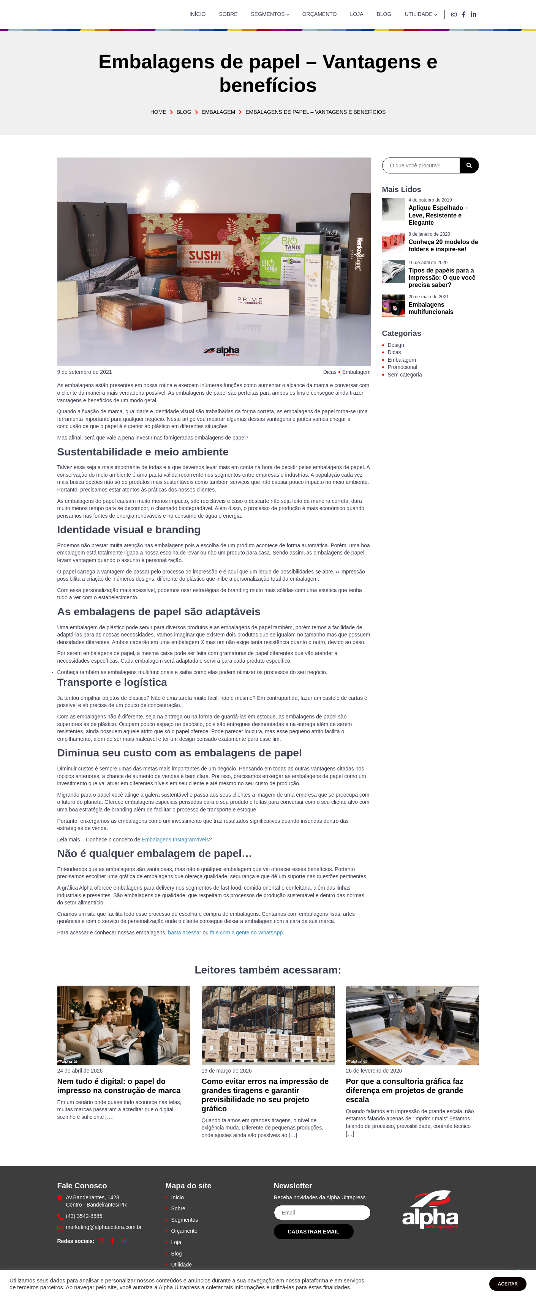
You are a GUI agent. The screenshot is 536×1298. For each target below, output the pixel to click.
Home (158, 112)
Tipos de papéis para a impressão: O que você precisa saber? (442, 277)
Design (396, 345)
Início (198, 14)
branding (178, 530)
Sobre (228, 14)
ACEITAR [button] (508, 1284)
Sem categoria (405, 375)
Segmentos (268, 14)
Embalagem (219, 112)
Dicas (330, 372)
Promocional (402, 367)
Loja (356, 14)
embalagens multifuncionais (141, 672)
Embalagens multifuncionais (431, 308)
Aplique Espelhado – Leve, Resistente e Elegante (438, 215)
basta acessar (184, 932)
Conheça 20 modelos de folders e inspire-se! (443, 245)
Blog (383, 14)
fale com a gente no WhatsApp (246, 932)
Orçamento (319, 14)
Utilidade (418, 14)
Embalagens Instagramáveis (175, 839)
